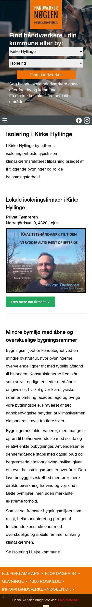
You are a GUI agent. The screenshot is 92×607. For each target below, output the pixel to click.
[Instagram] (87, 120)
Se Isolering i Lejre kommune (33, 552)
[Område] (46, 51)
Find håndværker (46, 74)
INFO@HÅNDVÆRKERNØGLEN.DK (36, 589)
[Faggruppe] (46, 63)
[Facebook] (79, 120)
